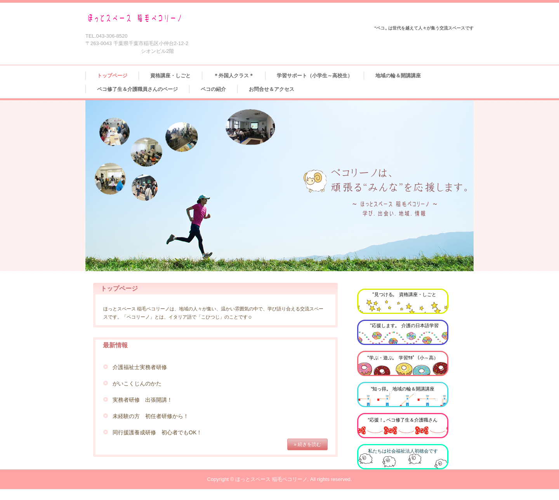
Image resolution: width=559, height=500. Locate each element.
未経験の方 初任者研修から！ (151, 416)
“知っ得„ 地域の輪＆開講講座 (403, 389)
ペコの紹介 (213, 89)
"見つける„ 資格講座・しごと (404, 294)
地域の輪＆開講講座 (398, 75)
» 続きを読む (307, 444)
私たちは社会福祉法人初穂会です (403, 451)
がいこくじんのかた (137, 383)
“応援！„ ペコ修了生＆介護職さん (402, 420)
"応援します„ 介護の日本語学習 (404, 325)
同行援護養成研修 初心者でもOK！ (157, 432)
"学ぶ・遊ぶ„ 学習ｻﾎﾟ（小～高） (402, 358)
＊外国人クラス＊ (234, 75)
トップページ (112, 75)
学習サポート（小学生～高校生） (314, 75)
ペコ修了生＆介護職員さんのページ (137, 89)
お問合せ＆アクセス (271, 89)
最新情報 (115, 345)
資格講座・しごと (170, 75)
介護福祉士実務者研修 (140, 367)
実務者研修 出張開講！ (142, 400)
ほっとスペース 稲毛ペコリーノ (156, 18)
